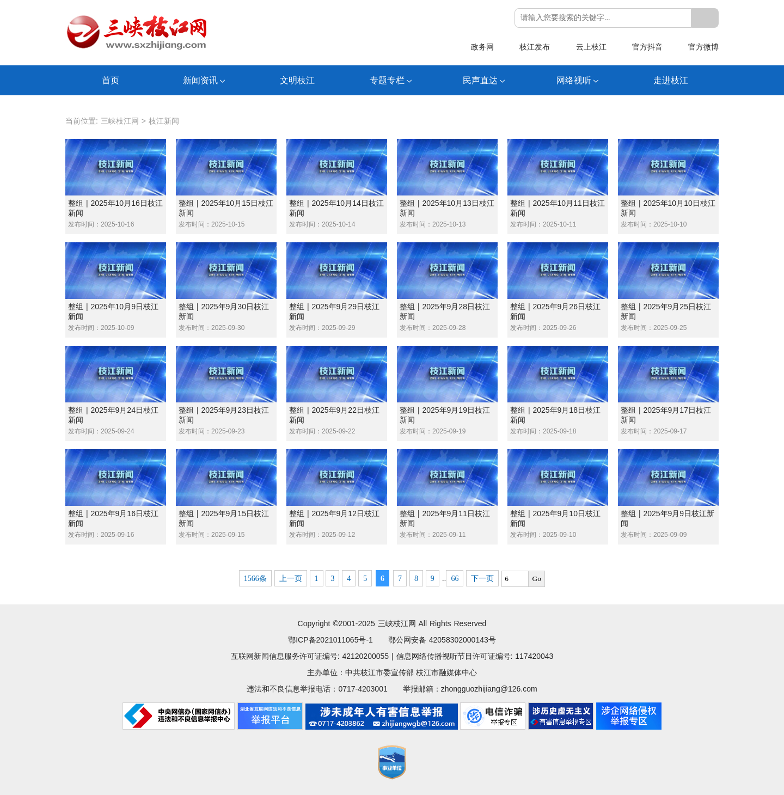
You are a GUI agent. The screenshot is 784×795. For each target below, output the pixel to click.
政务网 (482, 46)
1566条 (255, 578)
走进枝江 (670, 80)
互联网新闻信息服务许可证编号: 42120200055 (310, 656)
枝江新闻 (164, 121)
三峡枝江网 (120, 121)
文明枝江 (297, 80)
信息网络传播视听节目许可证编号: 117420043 (475, 656)
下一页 (482, 578)
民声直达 (480, 80)
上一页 (290, 578)
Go (536, 578)
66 (454, 578)
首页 (110, 80)
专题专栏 (387, 80)
